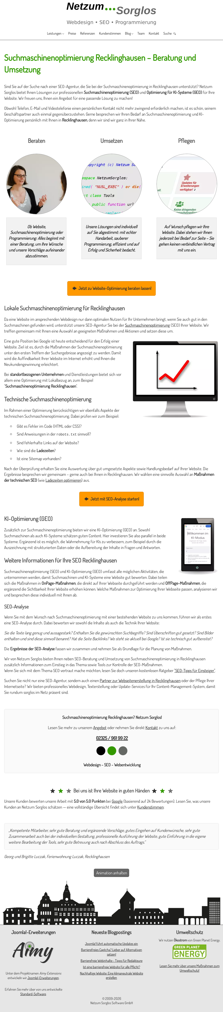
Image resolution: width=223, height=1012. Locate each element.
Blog (131, 34)
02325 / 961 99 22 (112, 737)
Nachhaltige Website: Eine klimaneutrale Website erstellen (111, 975)
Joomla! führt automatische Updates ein (111, 943)
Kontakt (162, 34)
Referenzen (84, 34)
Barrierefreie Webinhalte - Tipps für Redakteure (111, 960)
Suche (178, 34)
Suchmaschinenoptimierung (147, 325)
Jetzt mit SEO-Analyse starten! (111, 498)
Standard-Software (33, 993)
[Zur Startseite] (111, 13)
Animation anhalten (111, 872)
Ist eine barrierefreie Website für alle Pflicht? (111, 966)
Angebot (99, 727)
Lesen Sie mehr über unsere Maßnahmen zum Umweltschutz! (190, 967)
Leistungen (44, 34)
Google (117, 800)
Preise (66, 34)
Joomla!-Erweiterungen (43, 977)
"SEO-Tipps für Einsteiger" (194, 670)
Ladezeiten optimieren (63, 479)
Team (147, 34)
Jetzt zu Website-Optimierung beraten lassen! (111, 288)
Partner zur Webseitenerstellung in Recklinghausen (140, 680)
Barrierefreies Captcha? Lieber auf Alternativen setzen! (111, 951)
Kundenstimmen (111, 34)
